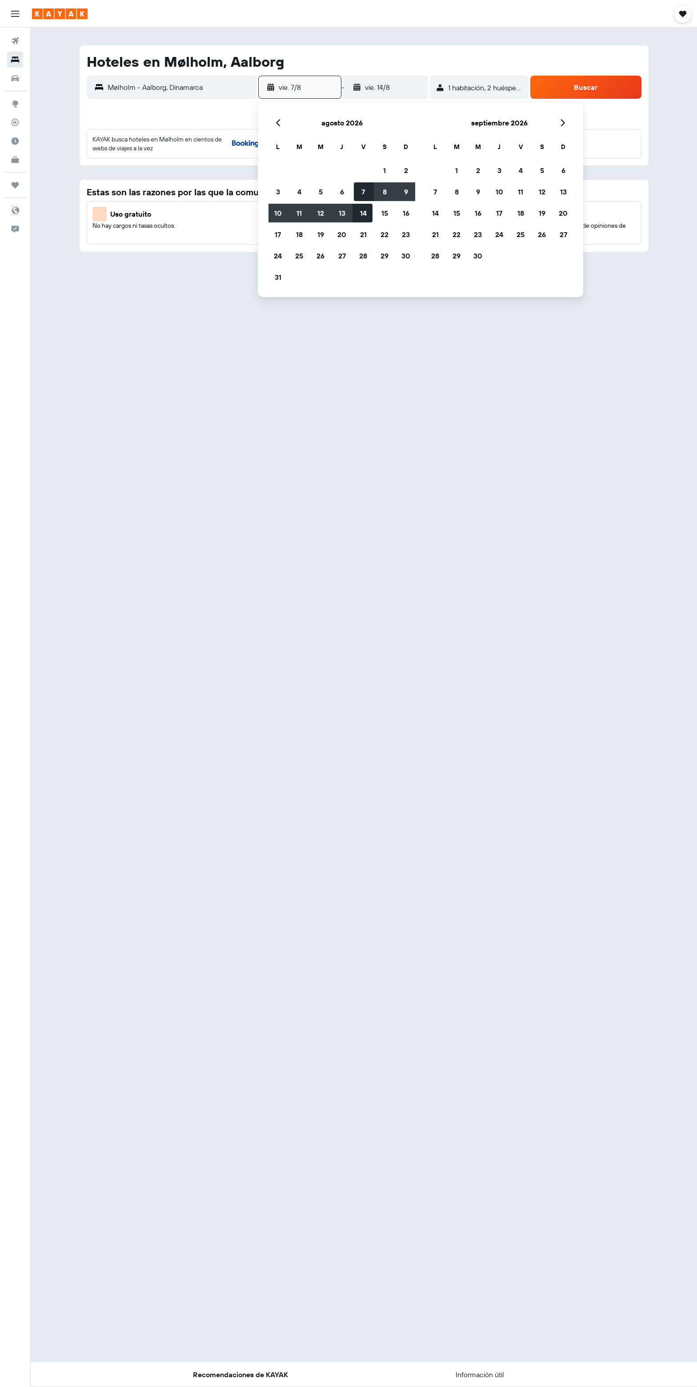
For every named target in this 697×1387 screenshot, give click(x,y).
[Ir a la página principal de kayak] (60, 13)
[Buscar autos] (15, 78)
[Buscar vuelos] (15, 41)
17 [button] (278, 234)
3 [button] (278, 191)
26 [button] (320, 255)
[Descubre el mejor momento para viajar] (15, 141)
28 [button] (363, 255)
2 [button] (406, 170)
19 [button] (320, 234)
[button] (15, 14)
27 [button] (342, 255)
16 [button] (406, 213)
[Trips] (15, 185)
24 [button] (278, 255)
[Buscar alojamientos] (15, 60)
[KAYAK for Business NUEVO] (15, 160)
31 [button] (278, 277)
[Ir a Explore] (15, 104)
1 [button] (384, 170)
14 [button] (363, 213)
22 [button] (385, 234)
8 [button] (385, 191)
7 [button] (363, 191)
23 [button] (406, 234)
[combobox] (180, 87)
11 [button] (299, 213)
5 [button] (321, 191)
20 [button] (341, 234)
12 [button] (320, 213)
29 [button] (385, 255)
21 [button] (363, 234)
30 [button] (405, 255)
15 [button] (384, 213)
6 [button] (342, 191)
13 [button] (342, 213)
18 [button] (299, 234)
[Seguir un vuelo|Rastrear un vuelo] (15, 122)
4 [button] (299, 191)
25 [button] (299, 255)
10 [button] (278, 213)
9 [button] (406, 191)
